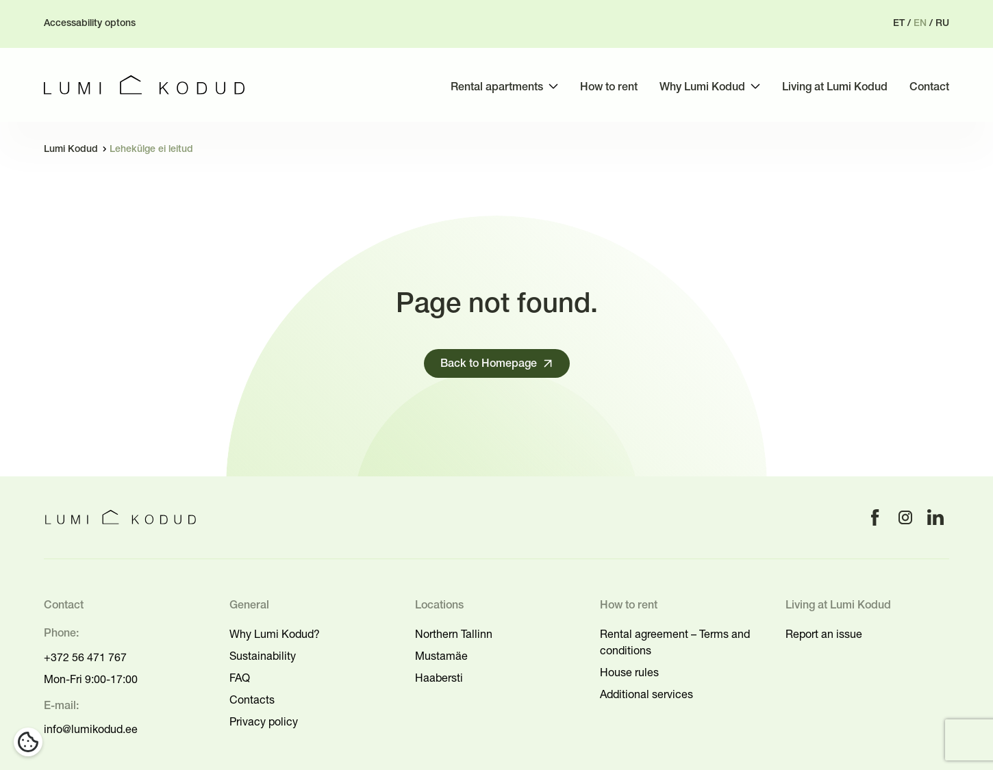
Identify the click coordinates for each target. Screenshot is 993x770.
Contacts (252, 699)
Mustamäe (441, 656)
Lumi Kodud (71, 149)
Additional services (646, 694)
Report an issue (823, 634)
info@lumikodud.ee (91, 729)
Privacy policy (263, 721)
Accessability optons (90, 23)
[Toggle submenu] (553, 86)
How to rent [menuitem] (609, 87)
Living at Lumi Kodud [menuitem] (835, 87)
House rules (629, 672)
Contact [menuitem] (929, 87)
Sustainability (262, 656)
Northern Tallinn (453, 634)
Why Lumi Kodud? (274, 634)
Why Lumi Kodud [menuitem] (702, 87)
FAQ (239, 677)
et (899, 23)
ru (942, 23)
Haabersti (439, 677)
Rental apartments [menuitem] (497, 87)
